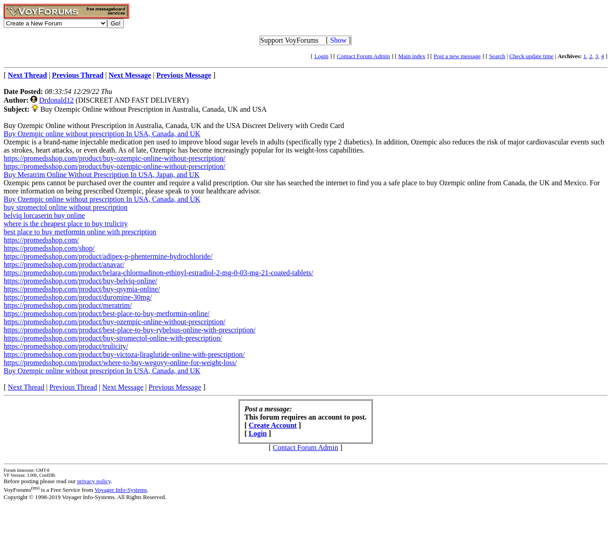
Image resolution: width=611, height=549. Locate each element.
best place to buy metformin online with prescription (80, 232)
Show (338, 40)
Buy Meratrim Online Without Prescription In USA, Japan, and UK (101, 174)
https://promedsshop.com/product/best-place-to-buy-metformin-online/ (107, 313)
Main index (411, 56)
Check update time (531, 56)
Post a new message (457, 56)
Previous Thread (73, 387)
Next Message (122, 387)
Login (321, 56)
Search (497, 56)
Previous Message (174, 387)
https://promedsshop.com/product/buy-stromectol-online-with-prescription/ (113, 338)
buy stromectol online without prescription (66, 207)
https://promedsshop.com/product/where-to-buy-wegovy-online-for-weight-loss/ (120, 362)
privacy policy (94, 481)
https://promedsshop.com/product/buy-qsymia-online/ (82, 289)
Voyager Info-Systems (120, 489)
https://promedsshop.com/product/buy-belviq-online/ (80, 281)
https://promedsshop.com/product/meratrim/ (68, 305)
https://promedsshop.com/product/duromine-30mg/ (78, 297)
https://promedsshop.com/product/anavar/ (64, 264)
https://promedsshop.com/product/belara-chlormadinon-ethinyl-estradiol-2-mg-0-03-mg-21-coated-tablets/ (158, 273)
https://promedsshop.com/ (41, 240)
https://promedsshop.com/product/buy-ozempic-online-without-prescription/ (114, 158)
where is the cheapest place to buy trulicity (66, 224)
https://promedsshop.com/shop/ (49, 248)
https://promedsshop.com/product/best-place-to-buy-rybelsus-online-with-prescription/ (130, 330)
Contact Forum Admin (363, 56)
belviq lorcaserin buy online (44, 215)
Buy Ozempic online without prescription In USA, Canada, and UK (102, 134)
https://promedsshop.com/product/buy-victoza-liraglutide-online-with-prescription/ (124, 354)
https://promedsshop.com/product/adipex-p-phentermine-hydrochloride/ (108, 256)
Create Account (273, 425)
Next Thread (26, 387)
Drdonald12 (56, 100)
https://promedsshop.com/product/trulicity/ (66, 346)
